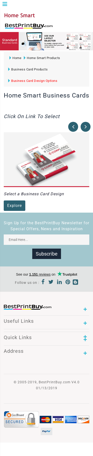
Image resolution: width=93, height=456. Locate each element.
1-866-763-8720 (62, 28)
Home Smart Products (42, 58)
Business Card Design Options (32, 81)
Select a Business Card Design (34, 194)
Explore (14, 205)
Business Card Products (28, 69)
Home (15, 58)
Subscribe (47, 254)
